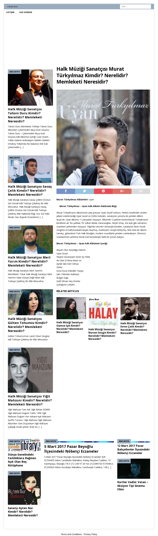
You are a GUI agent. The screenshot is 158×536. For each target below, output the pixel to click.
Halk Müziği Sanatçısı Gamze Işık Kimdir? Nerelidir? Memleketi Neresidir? (69, 327)
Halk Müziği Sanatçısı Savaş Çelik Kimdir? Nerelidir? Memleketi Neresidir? (30, 190)
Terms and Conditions (71, 534)
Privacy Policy (90, 534)
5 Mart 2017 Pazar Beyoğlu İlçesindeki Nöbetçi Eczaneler (71, 449)
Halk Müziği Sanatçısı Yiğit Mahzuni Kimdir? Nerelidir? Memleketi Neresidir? (30, 400)
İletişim (10, 12)
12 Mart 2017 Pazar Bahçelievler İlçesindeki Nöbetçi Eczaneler (133, 449)
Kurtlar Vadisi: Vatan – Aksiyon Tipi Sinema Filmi (132, 485)
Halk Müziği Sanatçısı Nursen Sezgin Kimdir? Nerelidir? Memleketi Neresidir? (102, 334)
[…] (21, 147)
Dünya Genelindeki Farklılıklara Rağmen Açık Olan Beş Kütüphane (22, 460)
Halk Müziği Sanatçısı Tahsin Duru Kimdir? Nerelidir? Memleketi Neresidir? (25, 115)
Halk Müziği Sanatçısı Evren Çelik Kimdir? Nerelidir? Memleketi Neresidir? (134, 328)
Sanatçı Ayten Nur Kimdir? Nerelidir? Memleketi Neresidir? (23, 511)
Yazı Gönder (25, 12)
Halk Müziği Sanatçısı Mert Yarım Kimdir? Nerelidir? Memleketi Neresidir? (29, 261)
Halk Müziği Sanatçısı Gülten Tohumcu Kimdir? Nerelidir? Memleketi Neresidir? (28, 325)
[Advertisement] (79, 38)
